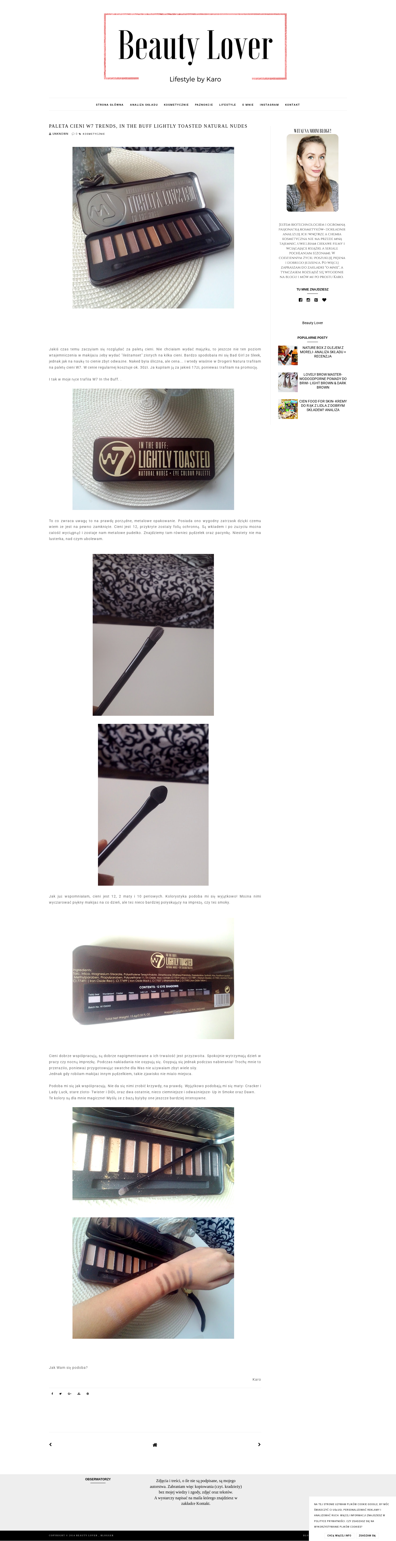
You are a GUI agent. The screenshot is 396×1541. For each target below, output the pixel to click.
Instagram (269, 104)
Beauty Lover (312, 323)
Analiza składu (144, 104)
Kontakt (292, 104)
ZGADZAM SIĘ (367, 1535)
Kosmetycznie (176, 104)
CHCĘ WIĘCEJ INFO (339, 1535)
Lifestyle (227, 104)
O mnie (248, 104)
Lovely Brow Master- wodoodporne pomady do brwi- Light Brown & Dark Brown (323, 380)
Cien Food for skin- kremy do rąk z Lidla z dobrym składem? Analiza (323, 405)
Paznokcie (204, 104)
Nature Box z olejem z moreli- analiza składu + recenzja (323, 352)
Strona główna (110, 104)
